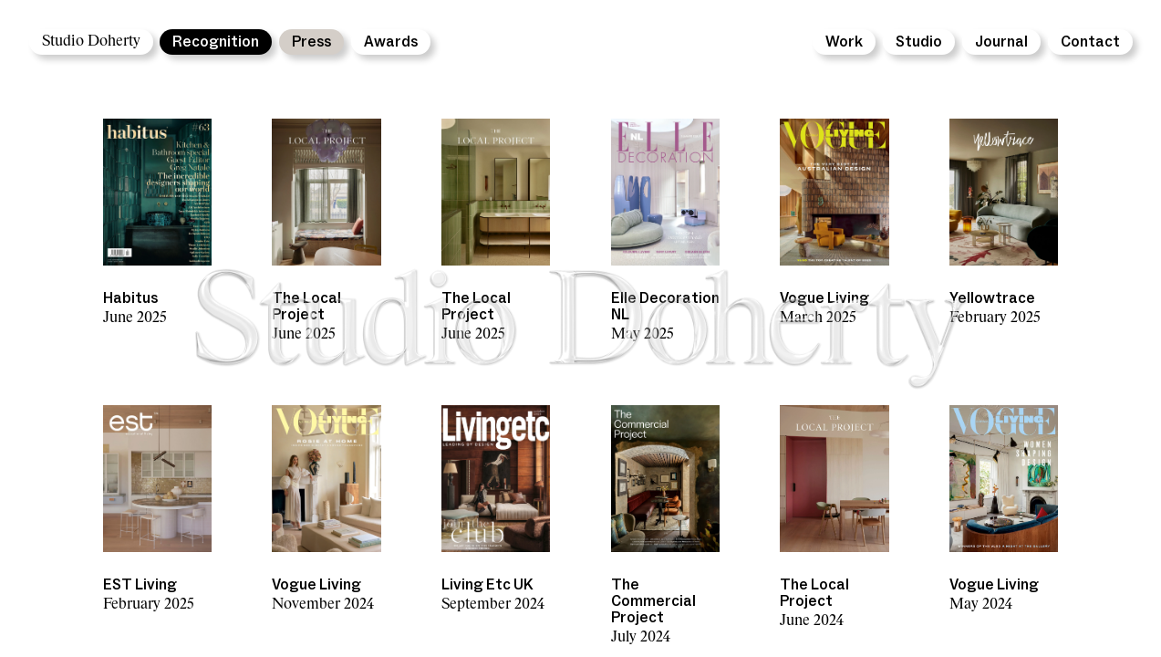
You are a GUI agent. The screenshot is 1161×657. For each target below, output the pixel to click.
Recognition (215, 42)
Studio (919, 42)
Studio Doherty (91, 41)
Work (844, 42)
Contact (1090, 42)
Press (311, 42)
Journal (1001, 42)
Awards (391, 42)
